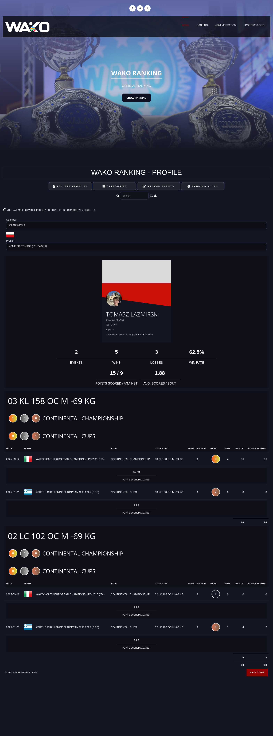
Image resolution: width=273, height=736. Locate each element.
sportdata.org (254, 25)
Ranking (202, 25)
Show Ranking (136, 97)
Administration (225, 25)
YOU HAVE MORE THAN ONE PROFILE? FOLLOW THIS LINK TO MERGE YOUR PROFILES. (49, 210)
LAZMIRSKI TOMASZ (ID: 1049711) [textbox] (27, 246)
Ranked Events (158, 186)
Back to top (257, 684)
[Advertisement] (136, 711)
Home (185, 25)
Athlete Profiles (70, 186)
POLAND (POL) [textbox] (16, 225)
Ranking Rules (203, 186)
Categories (114, 186)
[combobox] (136, 226)
